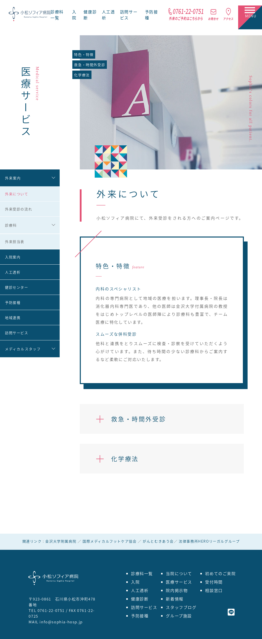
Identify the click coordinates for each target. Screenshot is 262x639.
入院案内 (12, 256)
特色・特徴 (83, 54)
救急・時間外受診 (89, 64)
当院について (179, 573)
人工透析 (12, 272)
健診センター (16, 287)
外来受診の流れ (18, 208)
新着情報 (174, 599)
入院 (74, 15)
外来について (16, 193)
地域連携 (12, 317)
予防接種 (12, 302)
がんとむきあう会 (158, 541)
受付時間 (213, 582)
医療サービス (179, 582)
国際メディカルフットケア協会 (109, 541)
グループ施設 (179, 616)
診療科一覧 (57, 15)
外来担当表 (14, 241)
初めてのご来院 (220, 573)
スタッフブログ (181, 607)
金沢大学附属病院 (60, 541)
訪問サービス (16, 332)
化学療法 (81, 74)
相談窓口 (213, 590)
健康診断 (139, 599)
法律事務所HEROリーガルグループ (209, 541)
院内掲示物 (177, 590)
